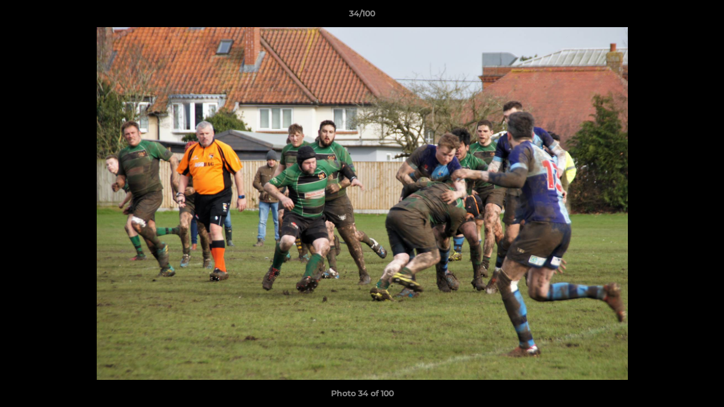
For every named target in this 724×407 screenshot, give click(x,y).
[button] (703, 16)
